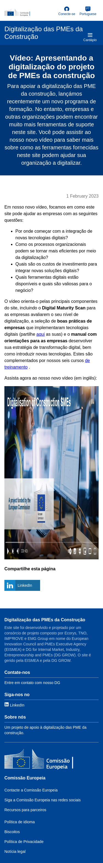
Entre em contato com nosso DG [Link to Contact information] (32, 682)
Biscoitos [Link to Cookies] (12, 832)
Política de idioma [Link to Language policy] (19, 822)
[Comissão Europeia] (38, 760)
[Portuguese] (88, 11)
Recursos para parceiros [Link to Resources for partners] (25, 810)
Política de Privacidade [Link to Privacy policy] (23, 841)
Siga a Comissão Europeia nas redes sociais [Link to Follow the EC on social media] (42, 800)
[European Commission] (30, 12)
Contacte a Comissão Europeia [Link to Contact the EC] (31, 790)
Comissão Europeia (24, 778)
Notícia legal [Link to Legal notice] (15, 851)
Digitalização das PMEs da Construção (44, 619)
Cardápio (90, 37)
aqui (41, 334)
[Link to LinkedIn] (14, 704)
